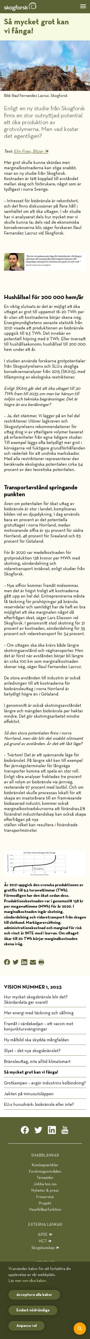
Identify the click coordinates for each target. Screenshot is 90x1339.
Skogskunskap (43, 1248)
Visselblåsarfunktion (45, 1210)
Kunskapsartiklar (45, 1165)
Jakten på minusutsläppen (29, 1094)
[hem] (20, 6)
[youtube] (65, 1131)
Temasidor (45, 1178)
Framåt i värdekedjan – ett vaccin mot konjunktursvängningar (38, 1026)
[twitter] (38, 1131)
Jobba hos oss (45, 1184)
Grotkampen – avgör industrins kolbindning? (45, 1083)
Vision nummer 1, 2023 (33, 987)
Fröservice (45, 1197)
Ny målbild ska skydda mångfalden (36, 1040)
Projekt (45, 1203)
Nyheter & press (45, 1191)
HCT (43, 1241)
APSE (43, 1235)
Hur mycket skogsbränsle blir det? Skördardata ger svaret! (36, 1000)
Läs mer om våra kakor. (27, 1281)
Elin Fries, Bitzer (28, 151)
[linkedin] (52, 1131)
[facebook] (25, 1131)
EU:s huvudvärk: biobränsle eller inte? (39, 1104)
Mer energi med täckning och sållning (39, 1013)
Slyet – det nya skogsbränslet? (32, 1051)
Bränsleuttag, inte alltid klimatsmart (37, 1061)
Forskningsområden (45, 1172)
